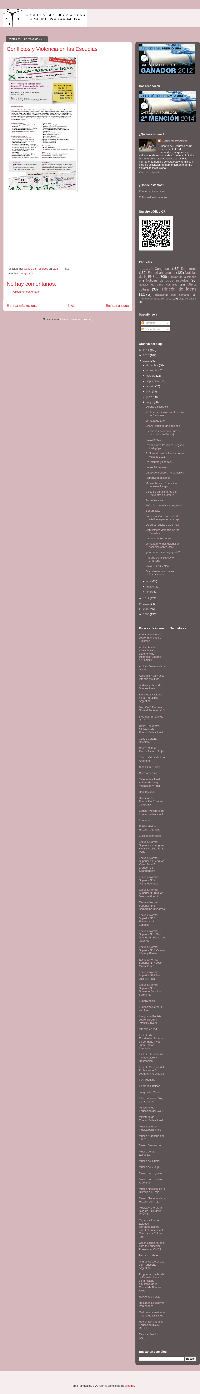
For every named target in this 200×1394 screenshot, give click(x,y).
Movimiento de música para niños (150, 1128)
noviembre (153, 370)
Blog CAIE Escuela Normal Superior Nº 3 (152, 709)
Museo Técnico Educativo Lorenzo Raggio (161, 485)
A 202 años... (153, 439)
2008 (146, 614)
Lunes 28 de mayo (157, 467)
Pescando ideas (148, 1255)
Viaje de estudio (187, 298)
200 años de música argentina (164, 505)
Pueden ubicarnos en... (153, 191)
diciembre (152, 365)
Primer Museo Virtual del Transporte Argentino (151, 1265)
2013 (146, 355)
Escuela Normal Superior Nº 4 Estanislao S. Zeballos (148, 919)
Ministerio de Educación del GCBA (151, 1109)
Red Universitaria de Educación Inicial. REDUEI (151, 1325)
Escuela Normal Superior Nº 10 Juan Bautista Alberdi (151, 893)
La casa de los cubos (158, 538)
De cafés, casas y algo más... (163, 524)
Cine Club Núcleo (149, 767)
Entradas (148, 322)
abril (149, 581)
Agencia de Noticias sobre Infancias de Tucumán (151, 638)
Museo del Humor (149, 1160)
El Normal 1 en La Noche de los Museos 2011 (165, 455)
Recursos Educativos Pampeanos (151, 1304)
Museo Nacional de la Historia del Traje (152, 1190)
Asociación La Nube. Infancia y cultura (151, 677)
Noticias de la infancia (182, 276)
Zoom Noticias (154, 500)
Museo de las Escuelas (147, 1153)
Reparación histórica (158, 477)
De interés (188, 269)
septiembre (153, 381)
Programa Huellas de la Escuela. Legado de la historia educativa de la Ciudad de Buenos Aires (151, 1282)
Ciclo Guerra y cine (157, 565)
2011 (146, 598)
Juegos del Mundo (150, 1092)
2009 (146, 608)
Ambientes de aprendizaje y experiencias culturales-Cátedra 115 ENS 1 (150, 654)
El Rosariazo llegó (150, 835)
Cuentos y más (148, 773)
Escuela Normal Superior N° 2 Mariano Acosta (148, 880)
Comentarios (150, 329)
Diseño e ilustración (157, 406)
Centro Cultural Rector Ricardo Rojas (152, 749)
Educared (145, 820)
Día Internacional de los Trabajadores (160, 573)
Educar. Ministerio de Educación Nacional (151, 812)
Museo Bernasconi (150, 1145)
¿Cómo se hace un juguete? (163, 552)
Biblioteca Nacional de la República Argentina (150, 698)
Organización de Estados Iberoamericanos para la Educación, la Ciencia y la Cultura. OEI (151, 1228)
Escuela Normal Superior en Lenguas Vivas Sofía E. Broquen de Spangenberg (151, 864)
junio (149, 396)
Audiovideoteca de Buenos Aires (150, 687)
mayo (150, 402)
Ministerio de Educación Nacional (151, 1118)
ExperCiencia (147, 1000)
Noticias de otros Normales (158, 284)
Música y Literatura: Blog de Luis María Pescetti (150, 1211)
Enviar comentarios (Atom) (76, 319)
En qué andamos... (161, 272)
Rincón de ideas (179, 289)
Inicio (71, 305)
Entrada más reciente (22, 305)
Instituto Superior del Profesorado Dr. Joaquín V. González (151, 1070)
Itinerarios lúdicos (149, 1085)
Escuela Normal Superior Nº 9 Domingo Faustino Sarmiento (150, 989)
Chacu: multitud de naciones (163, 425)
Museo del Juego (149, 1167)
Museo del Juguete (150, 1173)
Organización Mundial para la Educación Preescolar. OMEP (152, 1246)
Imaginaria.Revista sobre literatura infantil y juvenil (150, 1019)
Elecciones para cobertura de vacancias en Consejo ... (163, 433)
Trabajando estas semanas (155, 298)
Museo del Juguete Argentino (150, 1181)
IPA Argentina (147, 1079)
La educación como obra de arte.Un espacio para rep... (163, 518)
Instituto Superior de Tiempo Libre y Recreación (151, 1057)
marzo (150, 586)
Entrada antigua (117, 305)
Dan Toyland (146, 792)
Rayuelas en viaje (149, 1296)
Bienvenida (144, 269)
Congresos (25, 273)
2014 (146, 350)
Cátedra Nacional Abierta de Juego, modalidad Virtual (149, 782)
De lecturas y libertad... (159, 461)
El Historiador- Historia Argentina (149, 828)
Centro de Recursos (175, 140)
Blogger (129, 1385)
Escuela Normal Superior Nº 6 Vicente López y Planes (152, 950)
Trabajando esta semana (172, 294)
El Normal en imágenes (153, 197)
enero (150, 591)
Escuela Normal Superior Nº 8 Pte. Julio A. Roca (150, 975)
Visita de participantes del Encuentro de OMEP (161, 493)
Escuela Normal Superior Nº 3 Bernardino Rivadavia (152, 905)
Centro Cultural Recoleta (148, 740)
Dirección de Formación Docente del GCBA (150, 801)
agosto (150, 386)
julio (149, 391)
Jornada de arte (155, 420)
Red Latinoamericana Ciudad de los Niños (152, 1314)
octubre (151, 375)
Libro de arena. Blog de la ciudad (151, 1100)
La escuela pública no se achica (165, 472)
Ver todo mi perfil (149, 172)
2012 (146, 360)
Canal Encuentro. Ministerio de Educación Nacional (151, 729)
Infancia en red (148, 1029)
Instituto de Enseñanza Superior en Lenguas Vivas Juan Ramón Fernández (151, 1042)
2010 (146, 603)
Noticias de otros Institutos (167, 280)
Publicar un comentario (26, 291)
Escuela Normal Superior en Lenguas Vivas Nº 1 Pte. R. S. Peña (151, 846)
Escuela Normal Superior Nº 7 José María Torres (150, 963)
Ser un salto (153, 510)
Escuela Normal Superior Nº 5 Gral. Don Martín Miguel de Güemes (152, 935)
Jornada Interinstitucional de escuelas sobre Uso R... (163, 545)
